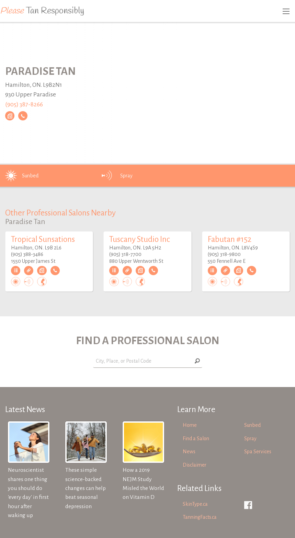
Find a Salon (196, 438)
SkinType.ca (195, 504)
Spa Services (257, 451)
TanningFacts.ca (200, 517)
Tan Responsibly (42, 11)
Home (190, 425)
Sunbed (20, 175)
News (189, 451)
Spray (117, 175)
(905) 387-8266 (24, 104)
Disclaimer (194, 465)
